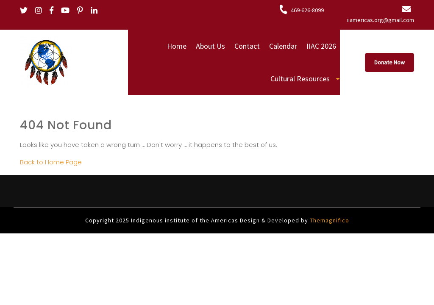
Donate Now (389, 62)
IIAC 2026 (321, 46)
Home (176, 46)
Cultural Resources (300, 78)
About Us (210, 46)
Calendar (283, 46)
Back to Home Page (51, 162)
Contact (247, 46)
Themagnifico (328, 220)
